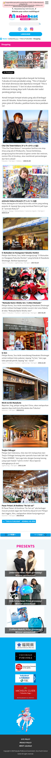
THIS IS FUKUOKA (26, 39)
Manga (11, 211)
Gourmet (5, 410)
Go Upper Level (10, 535)
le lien (4, 353)
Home (5, 39)
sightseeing (18, 263)
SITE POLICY (25, 739)
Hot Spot (12, 161)
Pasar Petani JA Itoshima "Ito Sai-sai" (18, 505)
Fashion (17, 313)
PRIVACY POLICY (25, 742)
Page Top (40, 535)
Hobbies (19, 161)
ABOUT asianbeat (25, 746)
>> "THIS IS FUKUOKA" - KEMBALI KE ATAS (19, 521)
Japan (4, 263)
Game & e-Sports (30, 211)
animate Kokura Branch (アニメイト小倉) (19, 201)
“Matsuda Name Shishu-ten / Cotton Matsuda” (21, 302)
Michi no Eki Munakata (11, 402)
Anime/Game (19, 211)
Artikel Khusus (13, 39)
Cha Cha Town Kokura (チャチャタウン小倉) (20, 145)
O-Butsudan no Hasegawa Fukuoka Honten (20, 252)
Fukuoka (4, 161)
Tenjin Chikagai (8, 450)
